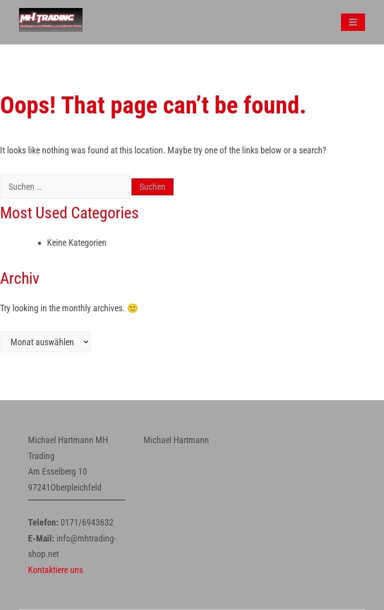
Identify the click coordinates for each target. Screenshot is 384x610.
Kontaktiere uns (55, 570)
